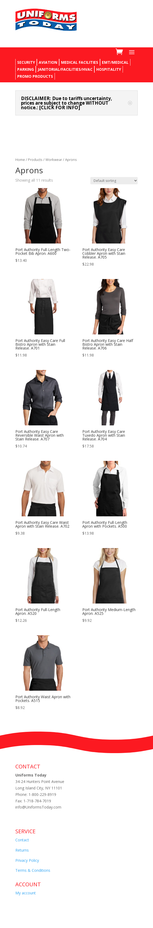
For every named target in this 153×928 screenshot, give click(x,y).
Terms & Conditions (32, 870)
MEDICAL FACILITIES (79, 62)
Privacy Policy (27, 860)
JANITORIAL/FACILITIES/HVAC (65, 69)
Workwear (53, 159)
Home (20, 159)
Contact (22, 839)
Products (35, 159)
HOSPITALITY (108, 69)
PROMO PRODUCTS (35, 76)
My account (25, 892)
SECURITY (26, 62)
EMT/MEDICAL (115, 62)
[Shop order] (114, 180)
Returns (22, 850)
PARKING (25, 69)
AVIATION (48, 62)
